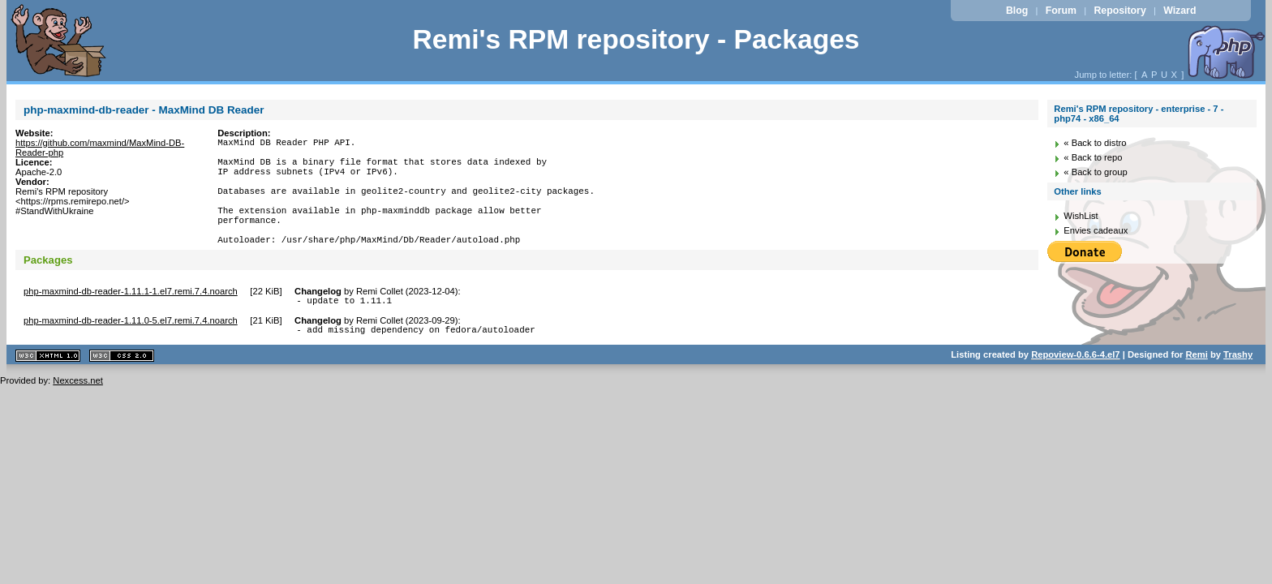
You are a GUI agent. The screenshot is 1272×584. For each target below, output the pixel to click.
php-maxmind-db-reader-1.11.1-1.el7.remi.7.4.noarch (131, 318)
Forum (1061, 10)
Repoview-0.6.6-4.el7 (1075, 386)
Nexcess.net (78, 412)
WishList (1081, 216)
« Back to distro (1095, 143)
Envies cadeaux (1096, 230)
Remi (1196, 386)
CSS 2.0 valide (121, 387)
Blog (1017, 10)
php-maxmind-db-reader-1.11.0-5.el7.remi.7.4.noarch (131, 349)
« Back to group (1095, 172)
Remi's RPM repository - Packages (635, 39)
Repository (1119, 10)
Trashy (1238, 386)
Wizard (1179, 10)
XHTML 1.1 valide (47, 387)
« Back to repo (1093, 157)
